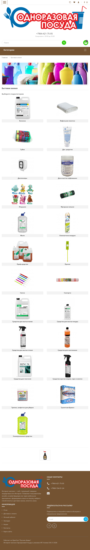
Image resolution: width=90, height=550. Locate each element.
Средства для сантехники (67, 350)
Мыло (22, 236)
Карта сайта (8, 531)
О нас (5, 510)
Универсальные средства (22, 436)
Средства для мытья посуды (67, 322)
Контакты (7, 528)
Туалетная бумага (67, 408)
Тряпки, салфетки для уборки (22, 408)
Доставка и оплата (10, 514)
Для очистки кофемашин (67, 178)
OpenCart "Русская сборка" (21, 540)
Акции (6, 524)
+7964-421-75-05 (44, 33)
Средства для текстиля (22, 379)
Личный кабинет (9, 517)
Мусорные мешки (67, 207)
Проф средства (22, 264)
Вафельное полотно (67, 121)
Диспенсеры (22, 178)
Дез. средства (67, 149)
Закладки (7, 521)
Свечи (22, 293)
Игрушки (22, 207)
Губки (22, 149)
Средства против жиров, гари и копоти (67, 379)
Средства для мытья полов (22, 322)
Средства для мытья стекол (22, 350)
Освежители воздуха (67, 236)
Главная (5, 58)
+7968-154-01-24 (57, 488)
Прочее (67, 264)
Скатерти (67, 293)
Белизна (22, 121)
